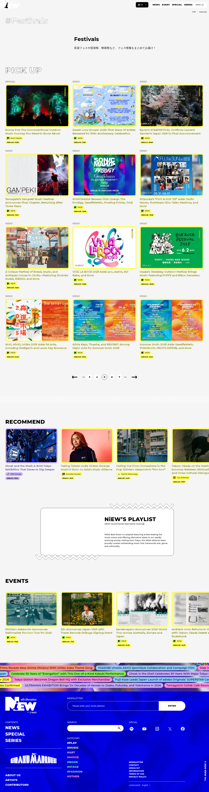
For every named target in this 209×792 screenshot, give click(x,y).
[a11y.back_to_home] (11, 5)
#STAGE (73, 766)
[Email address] (113, 706)
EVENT (166, 4)
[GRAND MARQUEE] (33, 758)
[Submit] (120, 728)
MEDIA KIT (134, 768)
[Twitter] (170, 729)
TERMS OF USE (136, 774)
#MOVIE (73, 757)
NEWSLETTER (75, 698)
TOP (194, 12)
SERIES (188, 4)
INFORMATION (136, 771)
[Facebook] (182, 729)
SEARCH (72, 722)
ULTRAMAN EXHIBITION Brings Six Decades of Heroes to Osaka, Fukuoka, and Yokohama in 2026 (94, 685)
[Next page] (134, 377)
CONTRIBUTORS (17, 784)
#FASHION (75, 771)
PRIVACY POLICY (137, 777)
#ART (71, 752)
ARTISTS (11, 780)
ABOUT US (13, 775)
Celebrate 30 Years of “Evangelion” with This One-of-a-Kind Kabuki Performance (69, 673)
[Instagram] (157, 729)
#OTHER (73, 776)
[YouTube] (144, 729)
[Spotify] (131, 729)
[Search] (95, 728)
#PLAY (72, 742)
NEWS (156, 4)
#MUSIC (73, 747)
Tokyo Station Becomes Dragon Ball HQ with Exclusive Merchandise (63, 679)
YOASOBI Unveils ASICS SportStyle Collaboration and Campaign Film (148, 667)
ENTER (172, 706)
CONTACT (134, 765)
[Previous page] (74, 377)
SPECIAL (177, 4)
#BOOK (72, 762)
